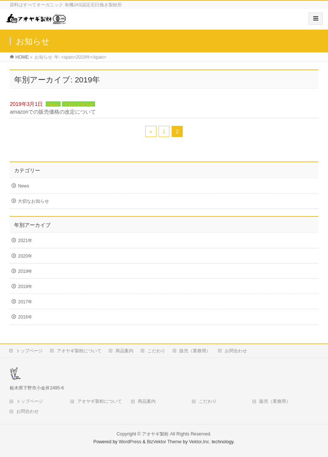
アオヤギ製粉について (79, 350)
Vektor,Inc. (200, 441)
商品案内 (124, 350)
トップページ (29, 350)
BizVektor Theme (164, 441)
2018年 (25, 286)
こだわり (156, 350)
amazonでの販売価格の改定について (53, 112)
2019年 (25, 271)
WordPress (130, 441)
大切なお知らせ (78, 104)
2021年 (25, 240)
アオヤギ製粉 (155, 434)
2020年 (25, 256)
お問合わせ (236, 350)
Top (310, 439)
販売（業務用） (195, 350)
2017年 (25, 301)
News (53, 104)
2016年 (25, 317)
